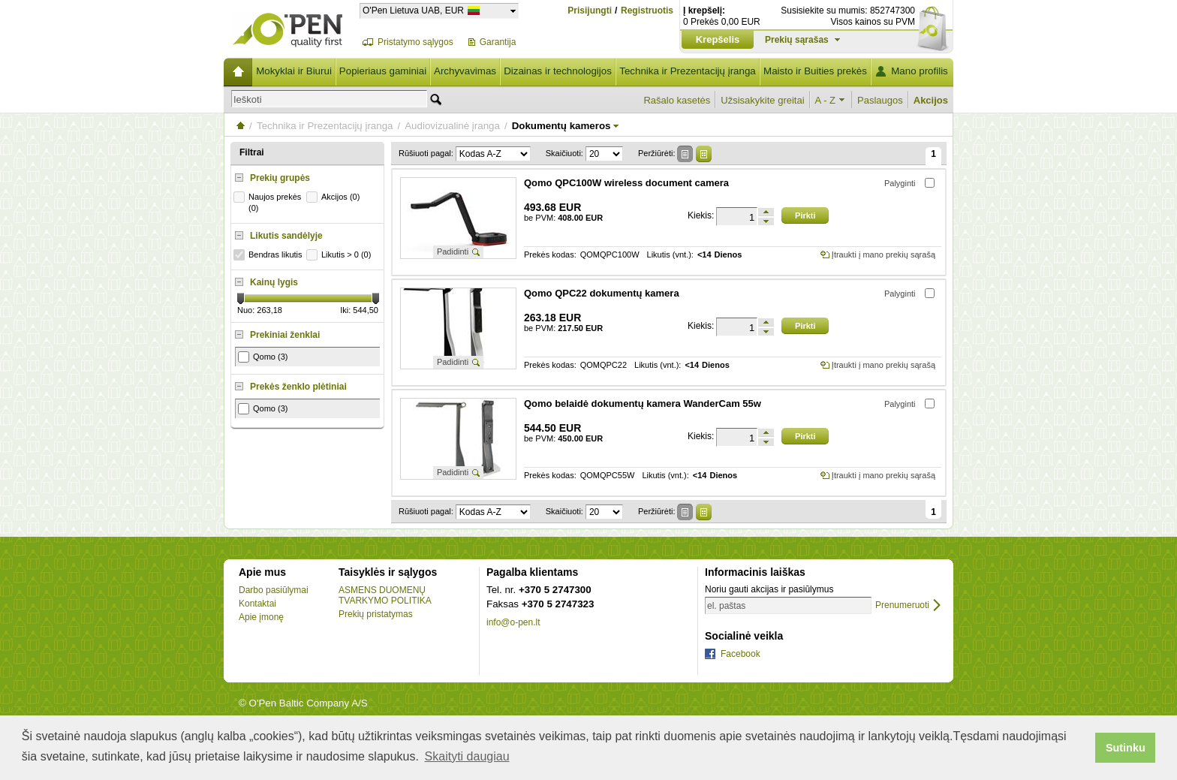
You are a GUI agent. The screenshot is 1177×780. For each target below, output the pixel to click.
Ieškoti (247, 99)
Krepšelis (718, 39)
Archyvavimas (465, 71)
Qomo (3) (262, 357)
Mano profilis (919, 71)
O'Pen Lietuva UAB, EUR (413, 10)
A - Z (825, 100)
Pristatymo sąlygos (415, 42)
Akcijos (931, 100)
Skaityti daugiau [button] (467, 756)
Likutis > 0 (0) (340, 255)
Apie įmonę (261, 617)
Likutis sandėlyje (286, 235)
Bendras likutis (270, 255)
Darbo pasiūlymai (274, 590)
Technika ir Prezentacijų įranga (687, 71)
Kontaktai (257, 603)
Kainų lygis (274, 282)
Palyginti (900, 183)
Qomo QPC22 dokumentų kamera (601, 293)
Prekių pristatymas (376, 614)
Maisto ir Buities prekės (815, 71)
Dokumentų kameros (561, 125)
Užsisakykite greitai (762, 100)
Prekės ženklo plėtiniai (298, 386)
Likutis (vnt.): (670, 255)
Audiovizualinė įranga (452, 125)
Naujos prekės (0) (269, 201)
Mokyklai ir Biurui (294, 71)
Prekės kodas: (550, 255)
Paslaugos (880, 100)
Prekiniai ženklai (285, 334)
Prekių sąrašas (797, 40)
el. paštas (726, 606)
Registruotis (647, 11)
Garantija (498, 42)
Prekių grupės (280, 177)
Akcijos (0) (335, 197)
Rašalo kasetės (676, 100)
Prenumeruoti (902, 605)
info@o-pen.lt (513, 622)
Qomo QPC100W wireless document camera (626, 182)
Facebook (740, 654)
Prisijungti (589, 10)
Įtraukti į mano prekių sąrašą (883, 254)
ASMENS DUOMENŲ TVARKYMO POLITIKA (385, 595)
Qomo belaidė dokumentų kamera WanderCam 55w (642, 403)
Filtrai (251, 152)
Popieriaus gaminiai (382, 71)
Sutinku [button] (1125, 748)
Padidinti (452, 251)
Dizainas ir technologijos (558, 71)
